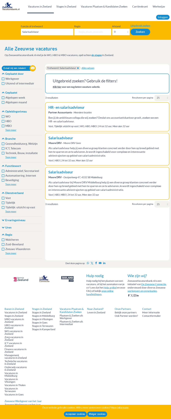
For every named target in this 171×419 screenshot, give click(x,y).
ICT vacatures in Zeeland (13, 344)
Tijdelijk (10, 202)
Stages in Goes (39, 322)
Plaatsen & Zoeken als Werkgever (71, 317)
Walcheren (12, 239)
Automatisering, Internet (20, 175)
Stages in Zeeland (66, 6)
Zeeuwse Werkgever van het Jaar (23, 404)
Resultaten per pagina (142, 97)
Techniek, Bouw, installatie (21, 153)
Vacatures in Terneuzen (11, 390)
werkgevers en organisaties (142, 291)
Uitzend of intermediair (19, 83)
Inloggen (163, 17)
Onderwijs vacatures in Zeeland (16, 368)
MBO (8, 125)
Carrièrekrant (140, 6)
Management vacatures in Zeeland (16, 356)
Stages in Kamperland (43, 329)
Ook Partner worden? (126, 316)
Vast (8, 198)
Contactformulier (151, 316)
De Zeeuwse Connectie (153, 284)
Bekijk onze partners (126, 312)
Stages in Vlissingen (42, 319)
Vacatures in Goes (14, 394)
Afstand (116, 26)
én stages (97, 55)
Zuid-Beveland (14, 244)
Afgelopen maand (16, 102)
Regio (77, 26)
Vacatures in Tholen (15, 385)
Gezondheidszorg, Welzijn (21, 143)
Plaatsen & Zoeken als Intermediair (71, 323)
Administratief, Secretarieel (22, 170)
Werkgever (12, 78)
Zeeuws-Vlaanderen (17, 249)
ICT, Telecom (13, 148)
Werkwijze (159, 6)
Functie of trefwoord (32, 26)
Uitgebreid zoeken (140, 25)
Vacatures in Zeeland (40, 6)
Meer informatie (151, 312)
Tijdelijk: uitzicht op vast (20, 207)
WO (7, 116)
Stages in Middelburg (43, 316)
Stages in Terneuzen (42, 326)
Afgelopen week (15, 97)
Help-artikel (110, 287)
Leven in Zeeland (96, 312)
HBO (8, 121)
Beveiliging (12, 180)
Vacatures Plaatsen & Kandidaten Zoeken (104, 6)
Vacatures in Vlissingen (11, 380)
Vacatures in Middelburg (11, 374)
